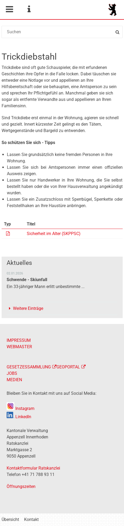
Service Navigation (29, 9)
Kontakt (31, 519)
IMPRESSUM (19, 340)
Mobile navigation (9, 9)
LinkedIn (19, 416)
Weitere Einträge (28, 308)
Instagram (20, 408)
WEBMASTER (19, 346)
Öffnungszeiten (21, 486)
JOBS (12, 373)
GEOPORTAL (68, 366)
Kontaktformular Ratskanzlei (33, 468)
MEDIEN (14, 379)
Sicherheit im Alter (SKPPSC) (54, 233)
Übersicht (10, 519)
